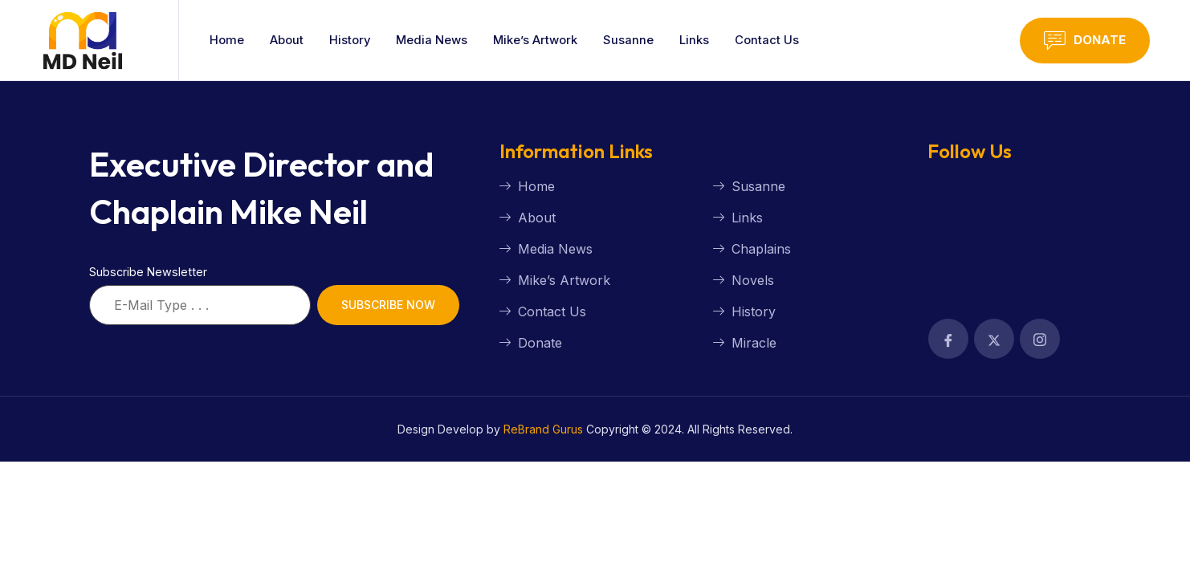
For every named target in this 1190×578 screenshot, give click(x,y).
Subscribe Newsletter (148, 272)
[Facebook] (948, 339)
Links (696, 39)
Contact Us (769, 39)
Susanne (630, 39)
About (287, 39)
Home (227, 39)
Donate (1085, 40)
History (350, 39)
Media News (433, 39)
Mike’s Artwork (537, 39)
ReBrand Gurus (543, 429)
